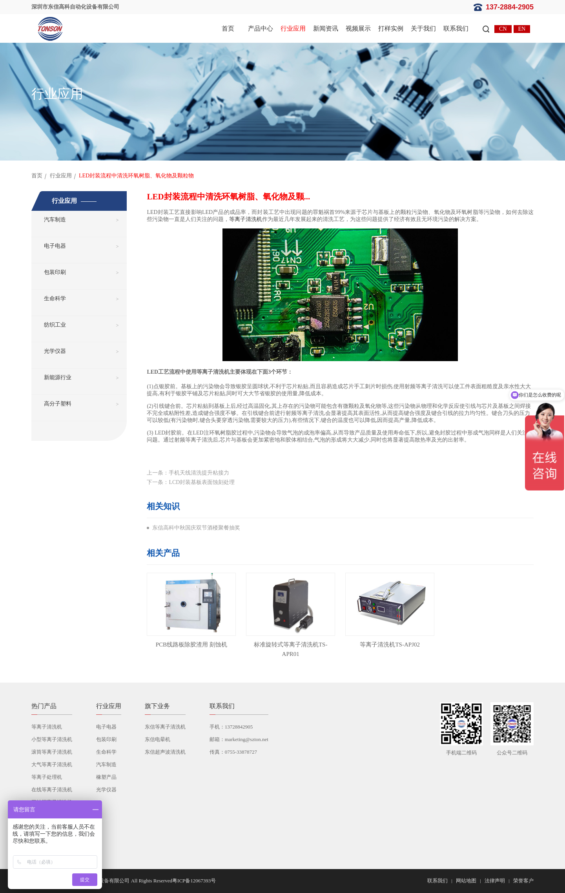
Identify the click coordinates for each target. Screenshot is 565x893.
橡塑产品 (106, 777)
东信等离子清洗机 (165, 727)
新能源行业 (57, 377)
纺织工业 (55, 325)
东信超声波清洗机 (165, 752)
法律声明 (495, 881)
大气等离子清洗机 (51, 764)
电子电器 (55, 246)
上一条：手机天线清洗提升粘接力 (188, 473)
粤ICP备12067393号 (194, 881)
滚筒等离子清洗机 (51, 752)
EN (522, 29)
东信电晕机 (157, 739)
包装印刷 (55, 272)
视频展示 (358, 28)
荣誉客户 (523, 881)
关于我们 (423, 28)
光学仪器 (55, 351)
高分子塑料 (57, 404)
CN (503, 29)
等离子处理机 (46, 777)
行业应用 (293, 28)
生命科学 (55, 298)
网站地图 (466, 881)
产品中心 (260, 28)
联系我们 (455, 28)
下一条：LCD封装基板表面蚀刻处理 (191, 482)
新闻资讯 (325, 28)
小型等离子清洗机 (51, 739)
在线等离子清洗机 (51, 790)
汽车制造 (55, 220)
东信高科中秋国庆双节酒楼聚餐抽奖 (196, 528)
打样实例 (390, 28)
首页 (228, 28)
